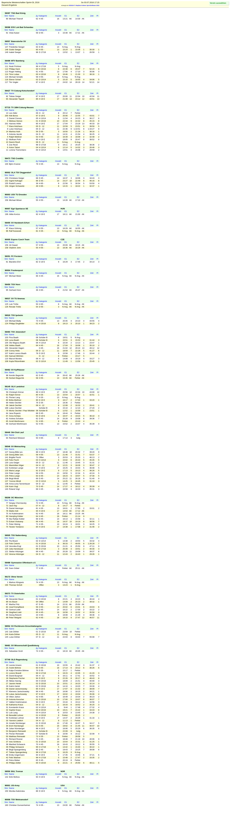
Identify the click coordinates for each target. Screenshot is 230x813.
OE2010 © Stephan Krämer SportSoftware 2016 (84, 5)
